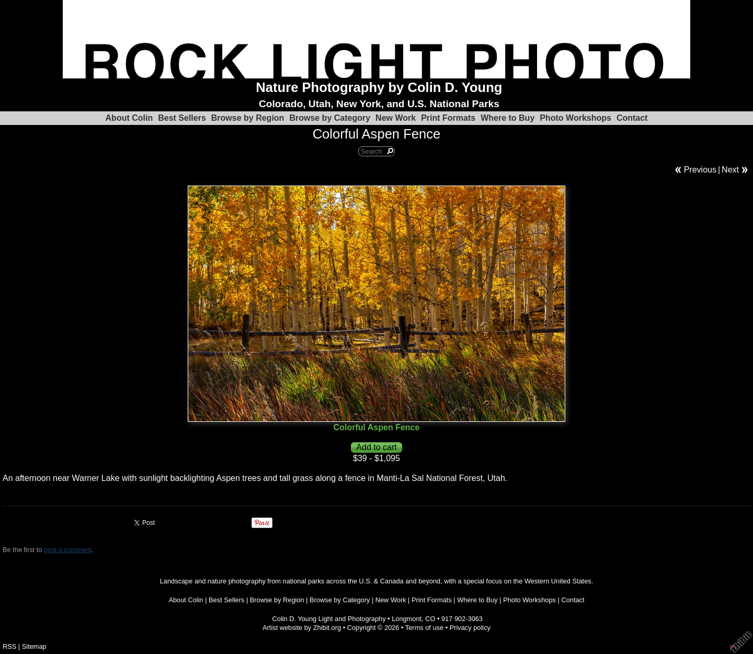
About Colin (129, 117)
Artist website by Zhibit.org (302, 628)
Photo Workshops (575, 117)
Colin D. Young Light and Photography (329, 619)
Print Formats (448, 117)
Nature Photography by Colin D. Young (379, 87)
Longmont (406, 619)
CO (430, 619)
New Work (395, 117)
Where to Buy (507, 117)
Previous (700, 169)
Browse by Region (247, 117)
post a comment (68, 550)
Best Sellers (182, 117)
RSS (9, 646)
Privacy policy (470, 628)
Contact (632, 117)
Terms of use (424, 628)
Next (730, 169)
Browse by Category (329, 117)
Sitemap (34, 646)
